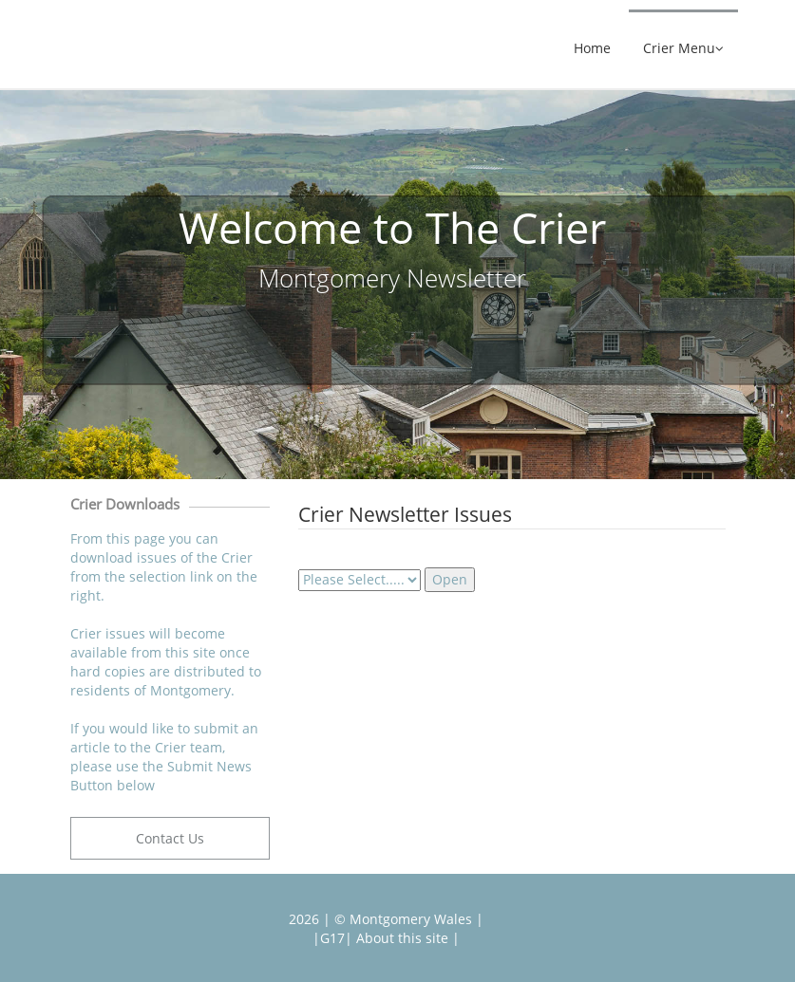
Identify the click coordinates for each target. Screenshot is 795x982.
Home (592, 48)
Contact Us (170, 838)
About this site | (406, 938)
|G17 (328, 938)
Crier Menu (683, 48)
